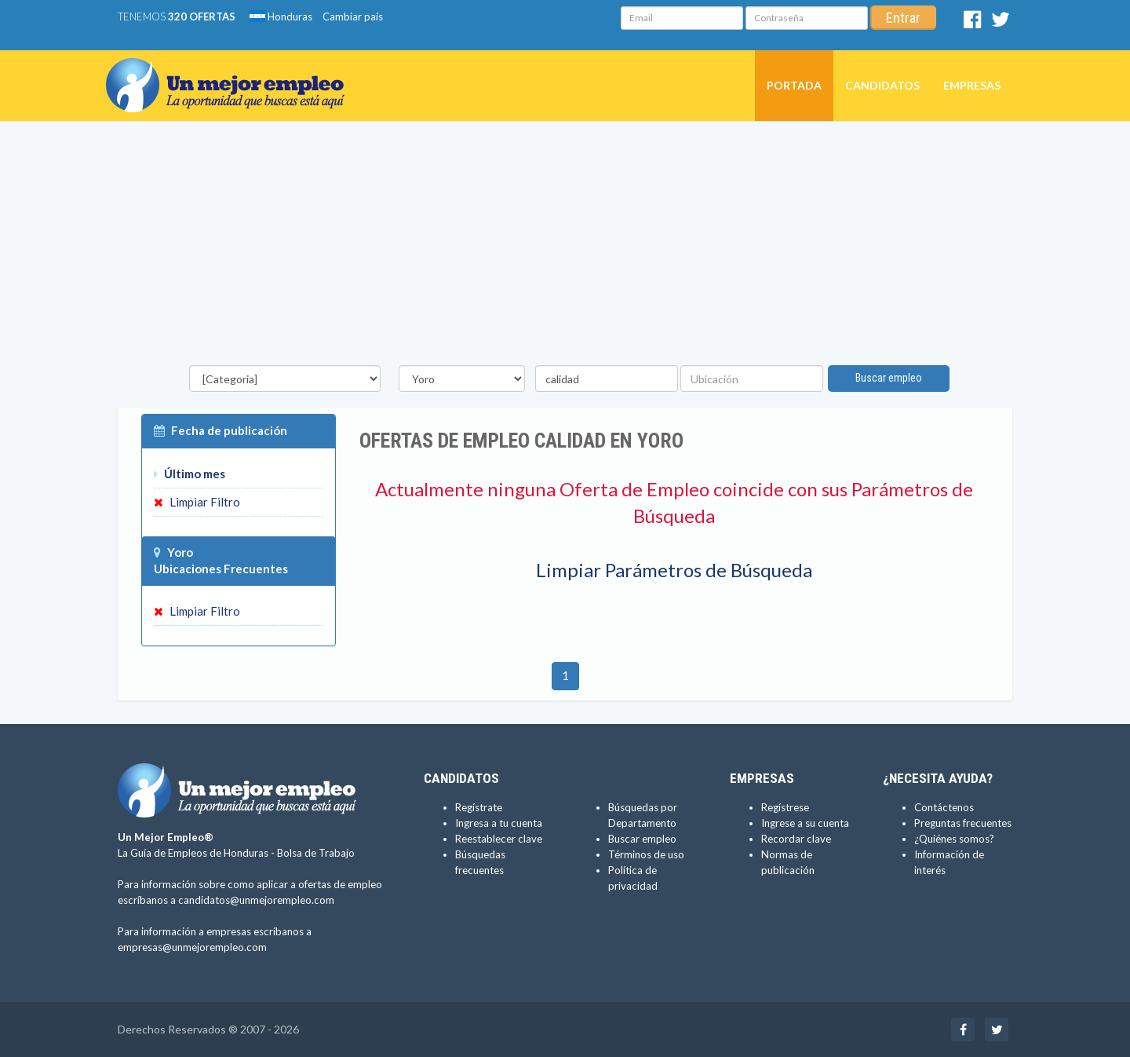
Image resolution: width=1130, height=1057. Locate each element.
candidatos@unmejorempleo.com (256, 900)
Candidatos (882, 85)
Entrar (903, 17)
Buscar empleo (888, 377)
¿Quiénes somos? (954, 838)
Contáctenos (944, 807)
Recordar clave (796, 838)
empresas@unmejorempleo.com (192, 947)
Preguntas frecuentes (963, 823)
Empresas (972, 85)
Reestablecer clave (498, 838)
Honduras (281, 16)
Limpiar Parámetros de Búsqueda (674, 569)
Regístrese (785, 807)
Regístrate (478, 807)
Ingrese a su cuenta (805, 823)
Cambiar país (353, 16)
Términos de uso (646, 854)
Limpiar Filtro (197, 502)
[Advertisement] (565, 247)
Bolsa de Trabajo (316, 853)
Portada (794, 85)
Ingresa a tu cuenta (498, 823)
